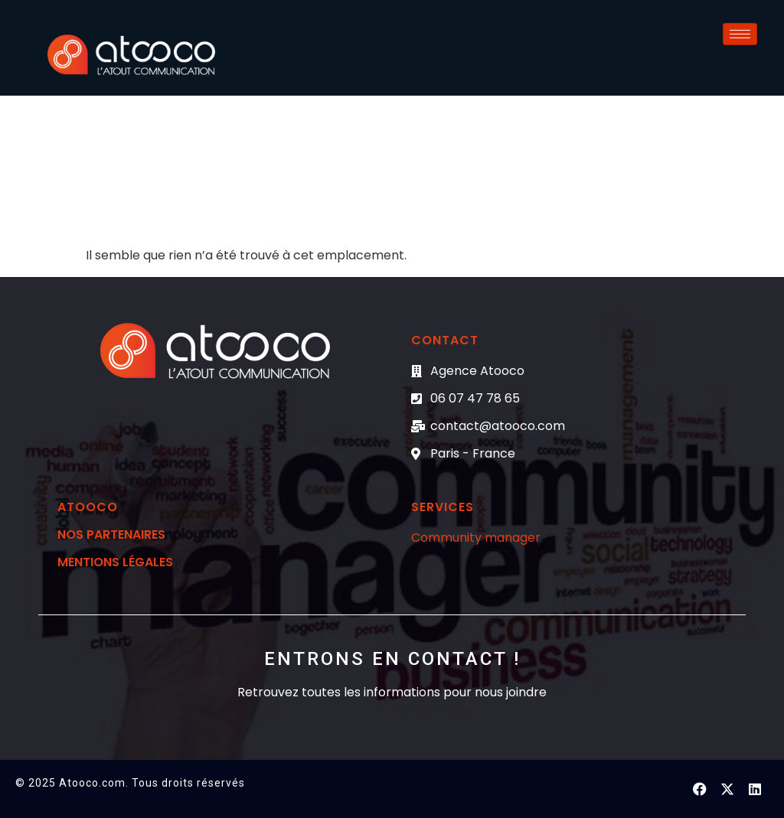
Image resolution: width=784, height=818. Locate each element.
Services (442, 507)
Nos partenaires (111, 534)
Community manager (476, 537)
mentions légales (115, 562)
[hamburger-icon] (740, 34)
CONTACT (445, 340)
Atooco (87, 507)
